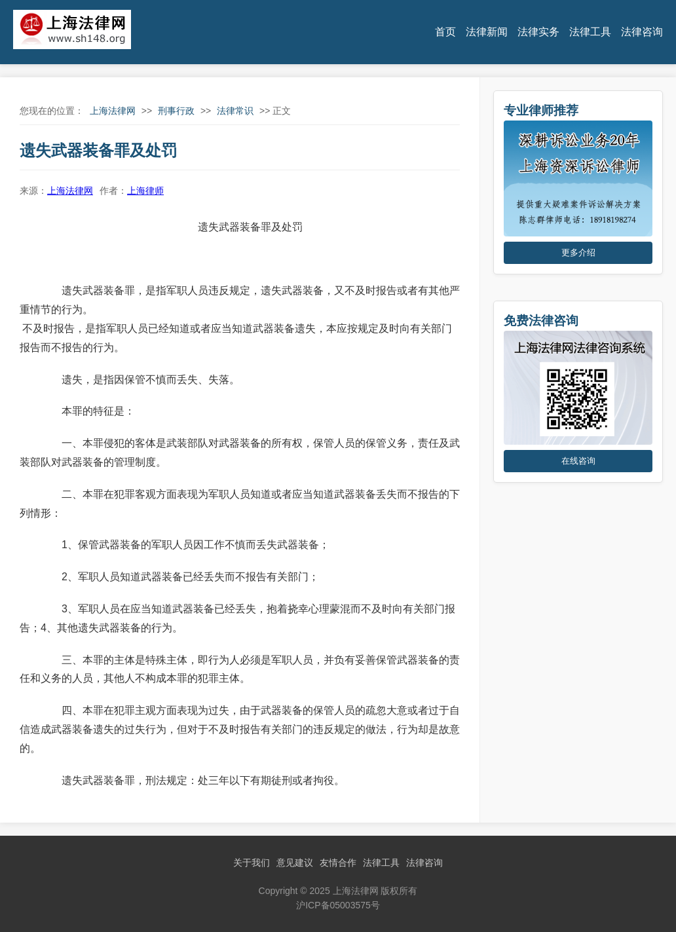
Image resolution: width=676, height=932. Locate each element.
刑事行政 (176, 110)
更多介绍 (578, 252)
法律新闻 (487, 31)
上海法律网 (113, 110)
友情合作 (338, 862)
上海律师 (145, 190)
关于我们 (251, 862)
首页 (445, 31)
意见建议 (294, 862)
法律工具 (590, 31)
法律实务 (538, 31)
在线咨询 (578, 461)
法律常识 (235, 110)
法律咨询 (642, 31)
